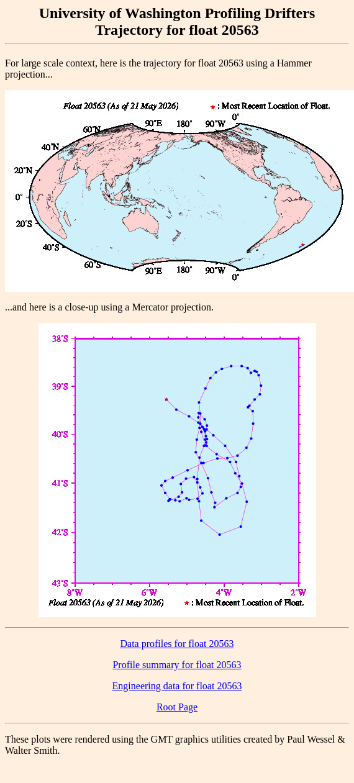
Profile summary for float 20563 (176, 664)
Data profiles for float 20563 (177, 643)
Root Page (177, 707)
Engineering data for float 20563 (177, 686)
